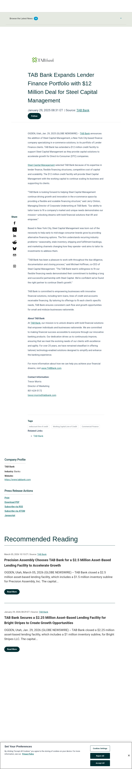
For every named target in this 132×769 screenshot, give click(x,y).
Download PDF (12, 502)
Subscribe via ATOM (15, 511)
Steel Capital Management (41, 165)
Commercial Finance (90, 426)
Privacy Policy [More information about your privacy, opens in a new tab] (28, 755)
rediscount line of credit (38, 426)
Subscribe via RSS (14, 506)
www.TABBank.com (51, 368)
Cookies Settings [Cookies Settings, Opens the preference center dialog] (100, 750)
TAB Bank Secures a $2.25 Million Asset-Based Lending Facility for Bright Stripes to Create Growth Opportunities (55, 620)
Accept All (100, 765)
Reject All (100, 757)
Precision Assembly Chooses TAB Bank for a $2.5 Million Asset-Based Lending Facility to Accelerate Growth (57, 562)
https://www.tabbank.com (18, 479)
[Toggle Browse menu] (121, 18)
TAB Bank (82, 110)
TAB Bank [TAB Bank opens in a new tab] (38, 436)
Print (7, 497)
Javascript (10, 515)
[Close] (129, 757)
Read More (12, 592)
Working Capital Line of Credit (65, 426)
